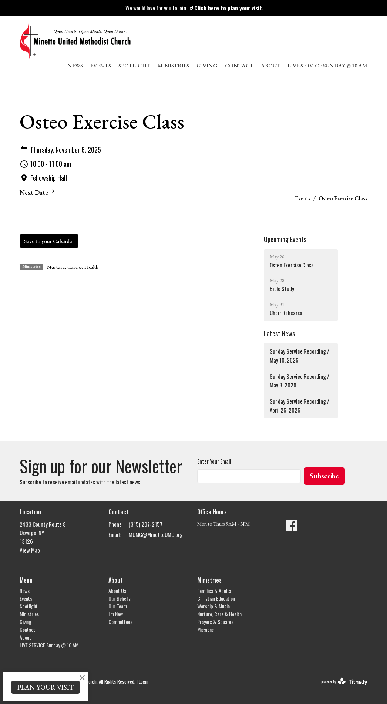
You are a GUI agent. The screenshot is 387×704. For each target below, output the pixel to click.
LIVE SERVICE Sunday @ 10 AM (327, 65)
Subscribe (324, 476)
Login (143, 681)
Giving (207, 65)
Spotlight (134, 65)
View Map (30, 550)
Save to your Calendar (49, 240)
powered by (344, 682)
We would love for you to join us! (194, 8)
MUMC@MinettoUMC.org (156, 534)
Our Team (117, 606)
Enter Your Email (214, 461)
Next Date (38, 192)
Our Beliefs (119, 598)
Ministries (173, 65)
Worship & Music (213, 606)
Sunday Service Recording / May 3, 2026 (299, 380)
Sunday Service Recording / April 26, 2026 (299, 405)
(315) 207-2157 (145, 524)
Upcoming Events (285, 239)
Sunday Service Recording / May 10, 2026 (299, 355)
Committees (120, 621)
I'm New (115, 614)
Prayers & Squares (215, 621)
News (75, 65)
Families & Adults (214, 590)
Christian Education (216, 598)
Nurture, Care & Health (72, 266)
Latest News (279, 333)
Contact (239, 65)
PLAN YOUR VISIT (45, 687)
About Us (117, 590)
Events (100, 65)
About (270, 65)
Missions (205, 629)
